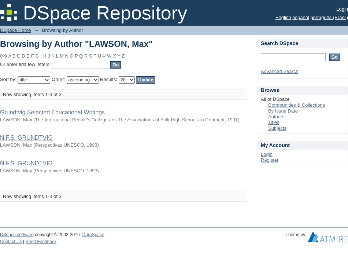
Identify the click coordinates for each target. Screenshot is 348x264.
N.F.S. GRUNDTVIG (26, 138)
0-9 (3, 56)
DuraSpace (93, 234)
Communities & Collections (296, 105)
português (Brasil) (329, 17)
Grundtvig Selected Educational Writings (52, 112)
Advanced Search (280, 71)
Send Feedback (41, 241)
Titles (273, 122)
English (283, 17)
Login (342, 9)
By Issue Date (283, 111)
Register (269, 160)
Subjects (277, 128)
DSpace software (17, 234)
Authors (276, 117)
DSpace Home (15, 30)
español (300, 17)
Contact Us (11, 241)
